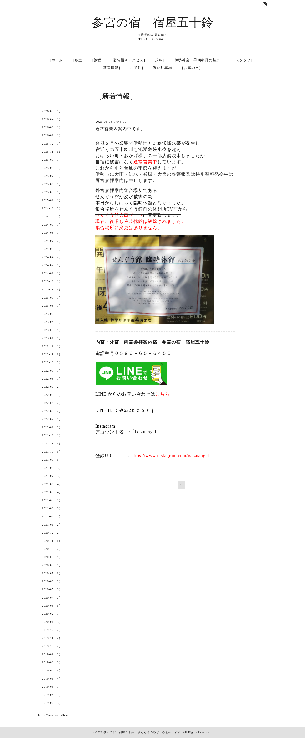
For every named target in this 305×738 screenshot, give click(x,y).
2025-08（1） (52, 168)
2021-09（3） (52, 459)
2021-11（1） (52, 443)
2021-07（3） (52, 476)
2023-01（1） (52, 338)
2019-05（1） (52, 686)
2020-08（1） (52, 565)
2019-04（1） (52, 695)
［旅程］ (97, 60)
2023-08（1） (52, 305)
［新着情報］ (110, 68)
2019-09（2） (52, 654)
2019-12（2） (52, 630)
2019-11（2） (52, 638)
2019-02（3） (52, 703)
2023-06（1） (52, 313)
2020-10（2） (52, 549)
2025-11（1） (52, 151)
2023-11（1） (52, 289)
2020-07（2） (52, 573)
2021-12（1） (52, 435)
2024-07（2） (52, 241)
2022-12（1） (52, 346)
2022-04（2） (52, 403)
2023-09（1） (52, 297)
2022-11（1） (52, 354)
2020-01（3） (52, 622)
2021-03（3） (52, 508)
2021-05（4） (52, 492)
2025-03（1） (52, 192)
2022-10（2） (52, 362)
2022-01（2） (52, 427)
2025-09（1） (52, 159)
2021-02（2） (52, 516)
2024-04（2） (52, 257)
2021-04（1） (52, 500)
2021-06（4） (52, 484)
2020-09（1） (52, 557)
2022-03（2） (52, 411)
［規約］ (159, 60)
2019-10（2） (52, 646)
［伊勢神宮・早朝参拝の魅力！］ (199, 60)
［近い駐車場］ (162, 68)
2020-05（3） (52, 589)
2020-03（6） (52, 605)
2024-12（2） (52, 208)
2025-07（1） (52, 176)
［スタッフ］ (243, 60)
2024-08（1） (52, 232)
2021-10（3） (52, 451)
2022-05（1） (52, 395)
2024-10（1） (52, 216)
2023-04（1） (52, 322)
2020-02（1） (52, 613)
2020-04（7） (52, 597)
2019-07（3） (52, 670)
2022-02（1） (52, 419)
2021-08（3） (52, 468)
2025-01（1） (52, 200)
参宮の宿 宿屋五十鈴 (153, 22)
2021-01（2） (52, 524)
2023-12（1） (52, 281)
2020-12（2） (52, 532)
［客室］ (78, 60)
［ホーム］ (57, 60)
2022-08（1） (52, 378)
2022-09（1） (52, 370)
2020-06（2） (52, 581)
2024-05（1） (52, 249)
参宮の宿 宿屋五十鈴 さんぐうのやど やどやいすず (142, 732)
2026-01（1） (52, 135)
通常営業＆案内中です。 (120, 128)
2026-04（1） (52, 119)
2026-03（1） (52, 127)
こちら (162, 394)
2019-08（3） (52, 662)
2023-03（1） (52, 330)
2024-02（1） (52, 265)
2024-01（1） (52, 273)
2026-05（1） (52, 111)
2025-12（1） (52, 143)
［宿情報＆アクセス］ (128, 60)
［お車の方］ (191, 68)
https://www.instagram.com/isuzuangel (170, 455)
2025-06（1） (52, 184)
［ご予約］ (135, 68)
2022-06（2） (52, 386)
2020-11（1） (52, 540)
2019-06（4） (52, 678)
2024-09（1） (52, 224)
